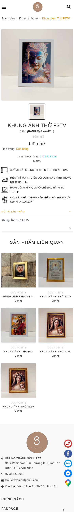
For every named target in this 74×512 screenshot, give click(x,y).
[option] (37, 65)
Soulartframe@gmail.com (22, 480)
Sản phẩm (37, 242)
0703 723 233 (48, 156)
